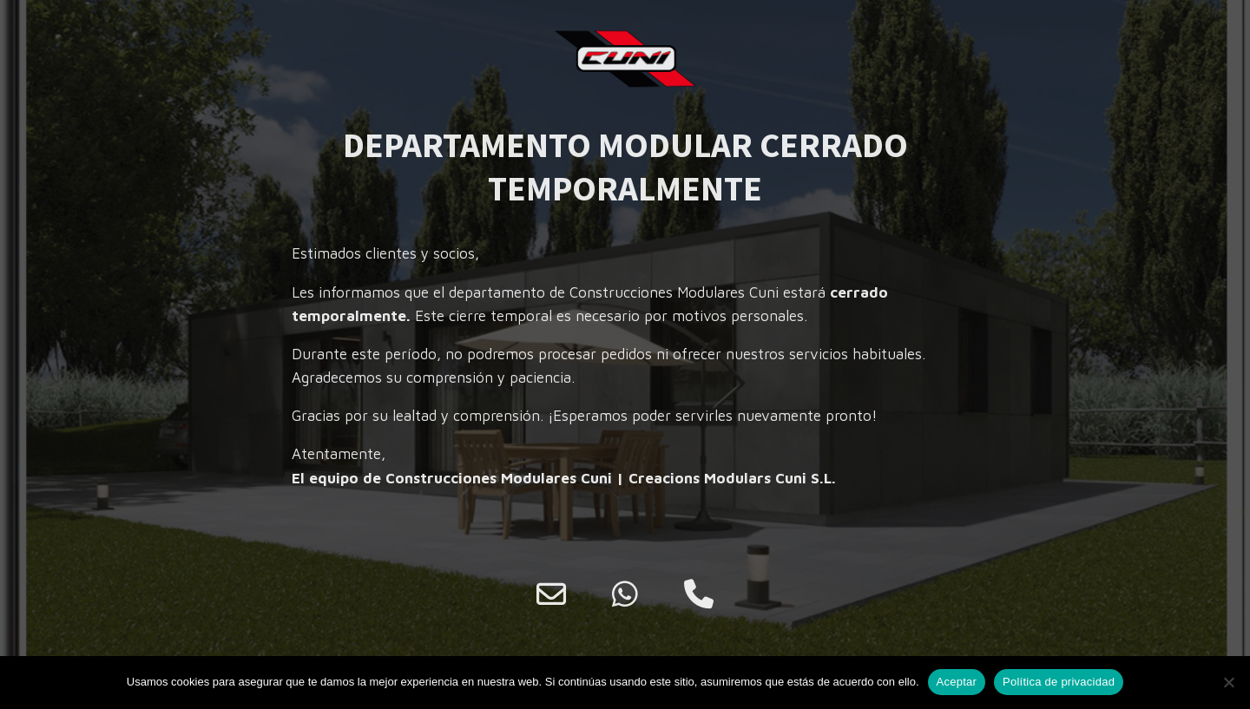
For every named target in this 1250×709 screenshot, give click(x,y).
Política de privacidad (1059, 681)
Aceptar (957, 681)
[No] (1228, 682)
